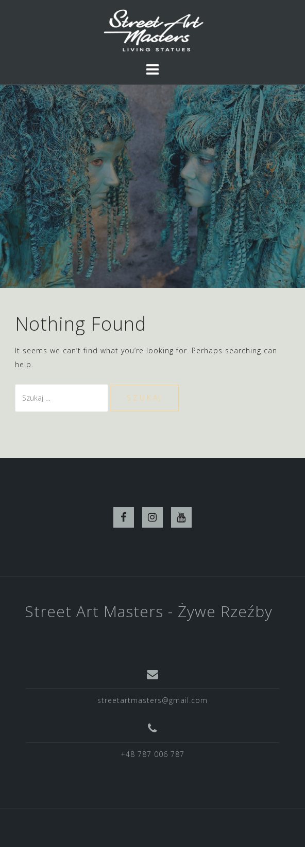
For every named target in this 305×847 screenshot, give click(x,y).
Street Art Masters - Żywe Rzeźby (149, 611)
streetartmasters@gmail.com (152, 700)
